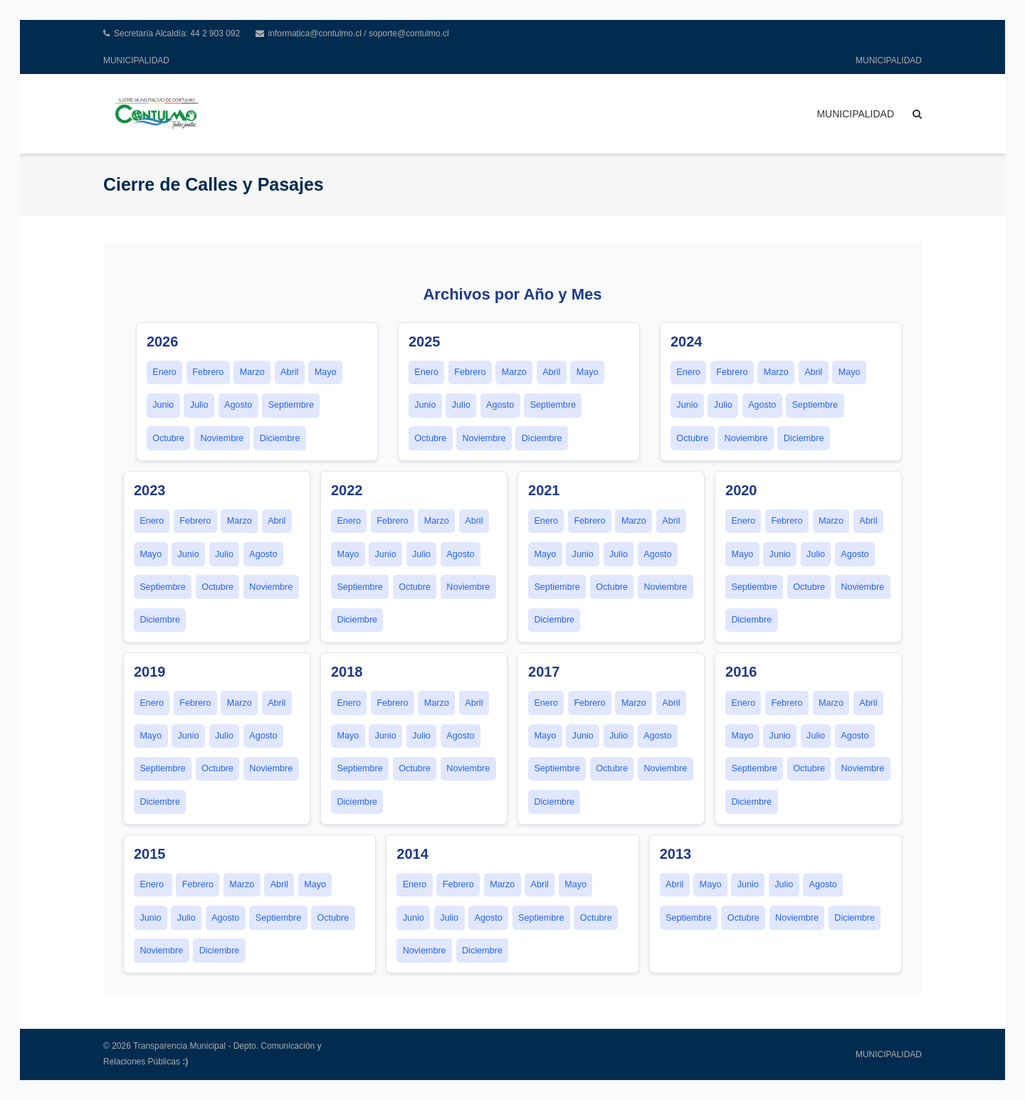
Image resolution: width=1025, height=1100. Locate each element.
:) (185, 1062)
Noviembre (221, 438)
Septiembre (291, 405)
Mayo (326, 372)
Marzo (252, 372)
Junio (163, 405)
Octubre (168, 438)
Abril (289, 372)
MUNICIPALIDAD (136, 60)
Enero (164, 372)
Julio (199, 405)
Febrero (208, 372)
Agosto (238, 405)
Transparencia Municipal (179, 1046)
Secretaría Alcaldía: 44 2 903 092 (177, 33)
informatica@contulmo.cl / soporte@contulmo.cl (358, 33)
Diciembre (280, 438)
